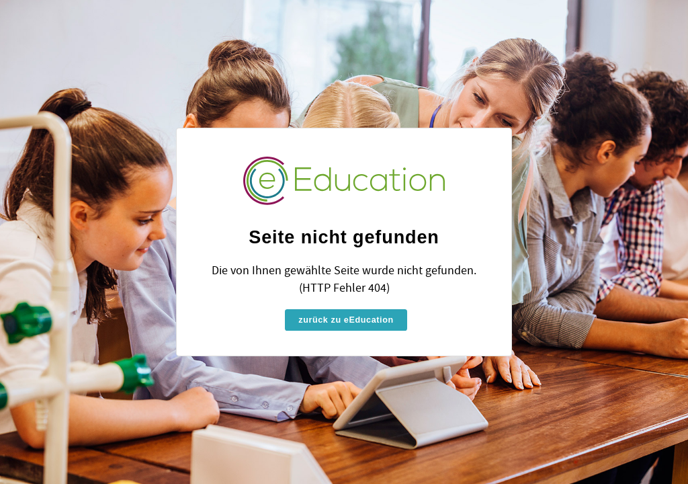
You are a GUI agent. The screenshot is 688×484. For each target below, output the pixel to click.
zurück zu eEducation (345, 320)
